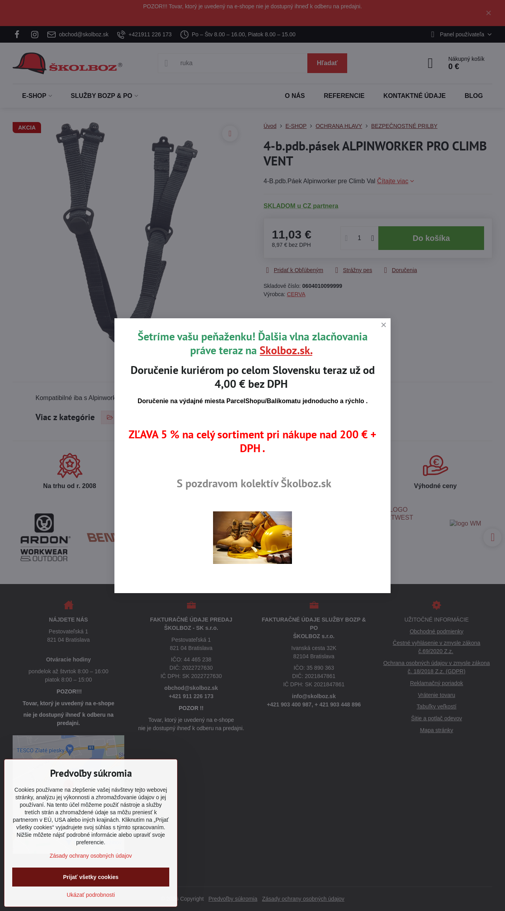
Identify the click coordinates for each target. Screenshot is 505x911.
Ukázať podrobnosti (91, 895)
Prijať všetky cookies (91, 877)
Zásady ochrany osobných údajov (91, 856)
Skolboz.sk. (286, 350)
